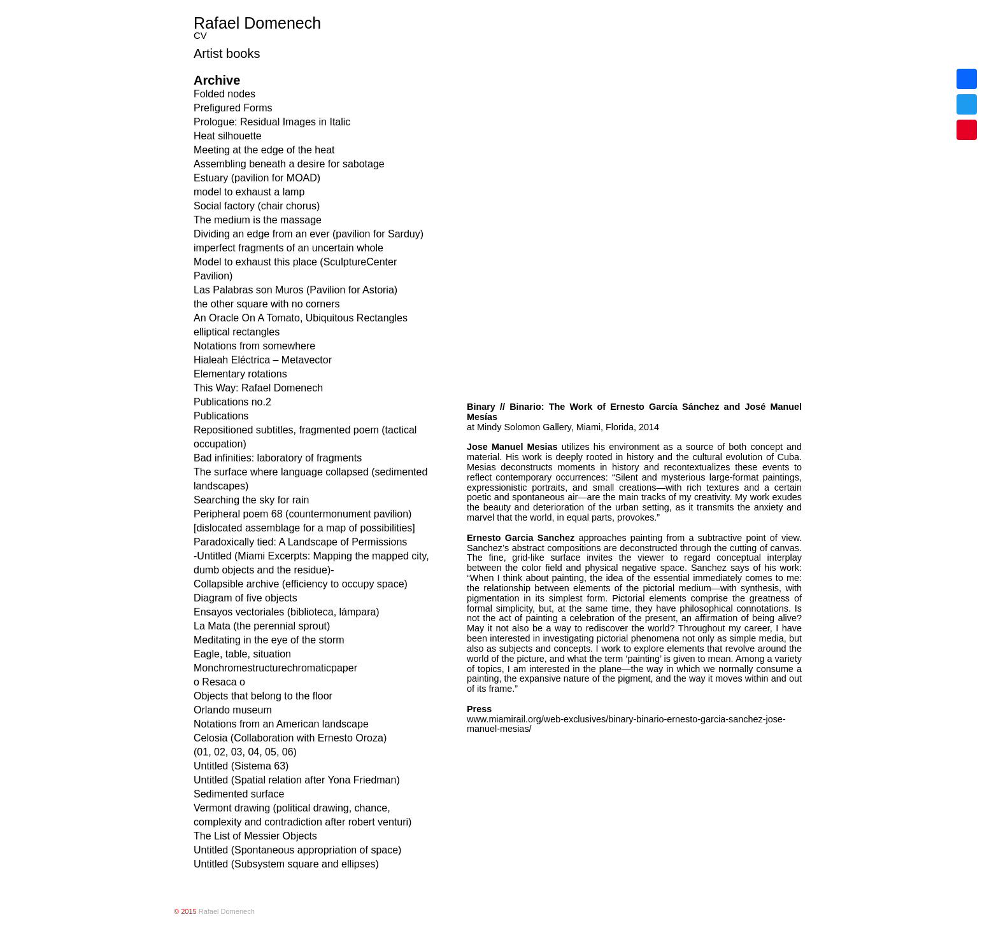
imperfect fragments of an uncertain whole (288, 247)
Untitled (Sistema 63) (241, 766)
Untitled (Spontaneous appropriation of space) (297, 850)
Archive (217, 80)
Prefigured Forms (233, 107)
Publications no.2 (232, 401)
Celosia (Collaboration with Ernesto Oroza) (290, 738)
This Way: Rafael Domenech (258, 387)
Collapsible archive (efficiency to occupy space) (301, 584)
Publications (221, 415)
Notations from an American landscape (281, 724)
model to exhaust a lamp (249, 191)
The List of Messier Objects (255, 836)
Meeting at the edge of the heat (264, 149)
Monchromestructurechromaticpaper (275, 668)
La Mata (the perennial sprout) (262, 626)
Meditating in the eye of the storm (269, 640)
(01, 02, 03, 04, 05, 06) (245, 752)
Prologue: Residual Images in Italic (272, 121)
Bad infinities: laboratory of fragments (278, 457)
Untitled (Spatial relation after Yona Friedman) (297, 780)
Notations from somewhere (254, 345)
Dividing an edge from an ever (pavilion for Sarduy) (308, 233)
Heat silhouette (228, 135)
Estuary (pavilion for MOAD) (257, 177)
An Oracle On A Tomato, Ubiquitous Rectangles (301, 317)
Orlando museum (233, 710)
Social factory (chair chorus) (257, 205)
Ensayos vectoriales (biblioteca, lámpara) (287, 612)
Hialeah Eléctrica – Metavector (263, 359)
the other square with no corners (266, 303)
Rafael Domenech (257, 23)
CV (200, 35)
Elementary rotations (240, 373)
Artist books (227, 53)
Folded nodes (224, 93)
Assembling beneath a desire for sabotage (289, 163)
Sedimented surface (239, 794)
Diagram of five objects (245, 598)
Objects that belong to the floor (263, 696)
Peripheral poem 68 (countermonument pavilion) (302, 514)
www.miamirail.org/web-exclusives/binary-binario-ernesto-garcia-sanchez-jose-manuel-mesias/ (626, 410)
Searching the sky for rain (251, 500)
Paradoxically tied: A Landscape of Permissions (300, 542)
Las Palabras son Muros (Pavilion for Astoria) (295, 289)
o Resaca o (219, 682)
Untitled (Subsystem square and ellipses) (286, 864)
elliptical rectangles (237, 331)
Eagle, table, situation (242, 654)
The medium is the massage (258, 219)
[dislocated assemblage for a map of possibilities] (304, 528)
